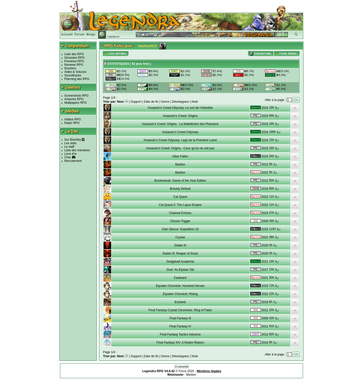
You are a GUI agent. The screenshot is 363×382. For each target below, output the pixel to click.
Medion (191, 374)
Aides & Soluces (75, 72)
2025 (264, 229)
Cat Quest (180, 197)
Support (136, 101)
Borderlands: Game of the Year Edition (180, 180)
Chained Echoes (180, 213)
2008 (264, 318)
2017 (264, 269)
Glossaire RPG (74, 57)
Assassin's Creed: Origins (180, 116)
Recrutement (73, 161)
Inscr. (117, 36)
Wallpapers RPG (75, 102)
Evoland (180, 302)
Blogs (90, 34)
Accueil (67, 34)
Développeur (180, 101)
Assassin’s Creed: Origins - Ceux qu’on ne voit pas (180, 148)
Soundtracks (72, 75)
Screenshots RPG (76, 95)
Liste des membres (77, 150)
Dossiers (70, 68)
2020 (264, 245)
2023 (264, 116)
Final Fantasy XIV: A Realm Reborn (180, 342)
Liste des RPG (74, 54)
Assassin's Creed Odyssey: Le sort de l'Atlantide (180, 108)
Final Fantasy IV (180, 326)
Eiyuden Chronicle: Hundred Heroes (180, 286)
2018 (264, 302)
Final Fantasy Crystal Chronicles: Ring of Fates (180, 310)
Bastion (180, 164)
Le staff (69, 146)
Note (195, 101)
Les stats (70, 143)
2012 (264, 164)
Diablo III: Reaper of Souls (180, 253)
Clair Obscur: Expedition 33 (180, 229)
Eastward (180, 278)
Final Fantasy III (180, 318)
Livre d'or (70, 154)
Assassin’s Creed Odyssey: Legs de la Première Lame (180, 140)
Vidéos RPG (72, 119)
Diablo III (180, 245)
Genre (165, 101)
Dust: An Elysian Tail (180, 269)
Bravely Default (180, 188)
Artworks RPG (74, 99)
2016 (264, 188)
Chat (67, 157)
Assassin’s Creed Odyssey (180, 132)
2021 (264, 261)
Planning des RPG (76, 79)
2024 (264, 108)
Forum (79, 34)
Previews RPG (74, 61)
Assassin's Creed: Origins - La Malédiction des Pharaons (180, 124)
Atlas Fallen (180, 156)
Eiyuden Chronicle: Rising (180, 294)
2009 (264, 221)
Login (110, 36)
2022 (264, 172)
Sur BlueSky (74, 139)
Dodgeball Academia (180, 261)
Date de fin (151, 101)
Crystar (180, 237)
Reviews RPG (73, 65)
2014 (264, 342)
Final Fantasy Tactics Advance (180, 334)
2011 (264, 310)
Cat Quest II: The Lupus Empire (180, 205)
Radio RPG (72, 123)
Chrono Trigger (180, 221)
